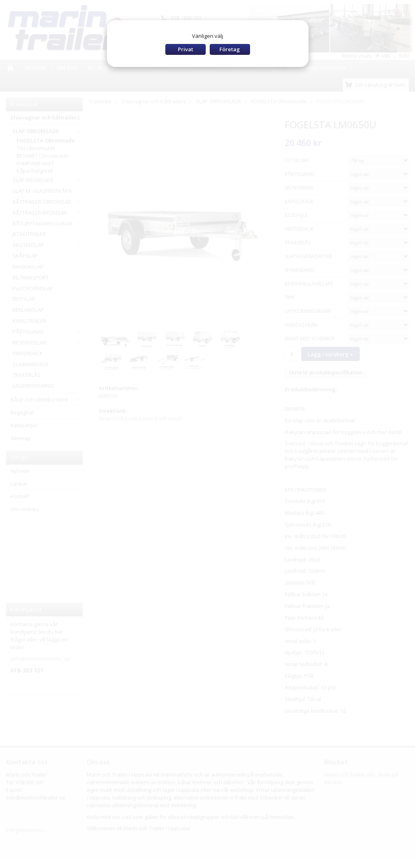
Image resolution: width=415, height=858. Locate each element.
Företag (229, 49)
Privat (185, 49)
